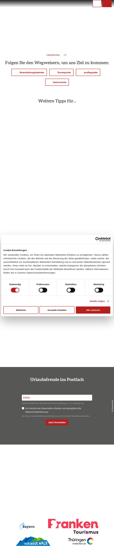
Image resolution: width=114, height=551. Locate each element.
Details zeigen (97, 301)
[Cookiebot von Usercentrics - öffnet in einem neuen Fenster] (98, 239)
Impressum (94, 453)
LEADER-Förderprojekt (94, 473)
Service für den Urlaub (94, 468)
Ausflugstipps (56, 468)
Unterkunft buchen (56, 458)
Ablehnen (21, 310)
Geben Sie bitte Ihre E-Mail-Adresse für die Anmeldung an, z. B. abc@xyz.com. (53, 403)
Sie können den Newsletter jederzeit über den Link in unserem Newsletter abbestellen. (56, 416)
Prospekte (56, 463)
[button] (107, 3)
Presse (94, 463)
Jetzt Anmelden (57, 422)
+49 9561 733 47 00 (21, 472)
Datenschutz (94, 458)
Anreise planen (56, 453)
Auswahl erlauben (57, 310)
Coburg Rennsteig (52, 55)
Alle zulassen (93, 310)
